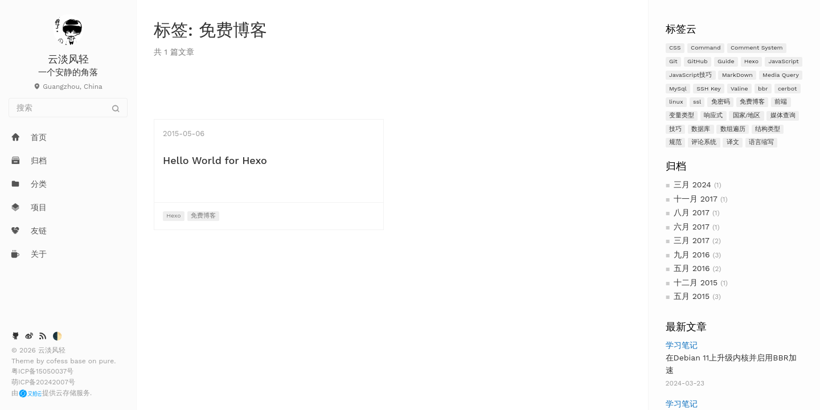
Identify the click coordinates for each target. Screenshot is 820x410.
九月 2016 (692, 254)
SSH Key (708, 88)
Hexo (751, 61)
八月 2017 (692, 212)
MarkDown (737, 75)
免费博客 (752, 101)
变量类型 (681, 115)
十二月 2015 (696, 282)
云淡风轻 (68, 59)
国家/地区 (747, 115)
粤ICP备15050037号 (42, 371)
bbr (763, 88)
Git (673, 61)
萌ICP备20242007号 (43, 382)
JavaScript (783, 61)
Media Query (780, 75)
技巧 (675, 129)
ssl (697, 101)
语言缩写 (761, 142)
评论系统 (703, 142)
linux (676, 101)
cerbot (787, 88)
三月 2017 (692, 240)
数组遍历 (732, 129)
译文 (733, 142)
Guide (726, 61)
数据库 (700, 129)
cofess (58, 361)
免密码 (720, 101)
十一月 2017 (696, 198)
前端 (780, 101)
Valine (739, 88)
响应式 (713, 115)
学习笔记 (682, 345)
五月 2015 (692, 296)
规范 (675, 142)
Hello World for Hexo (215, 160)
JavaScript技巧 (690, 75)
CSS (675, 47)
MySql (678, 88)
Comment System (757, 47)
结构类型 (767, 129)
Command (706, 47)
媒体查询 (783, 115)
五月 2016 (692, 268)
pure (106, 361)
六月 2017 (692, 226)
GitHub (697, 61)
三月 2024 (692, 184)
